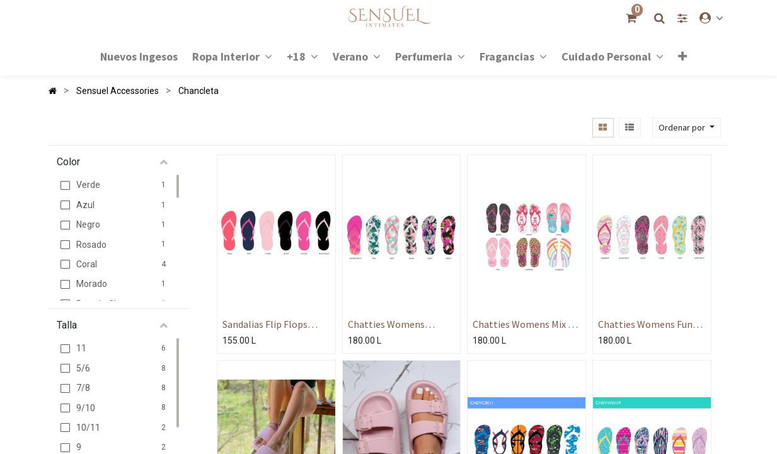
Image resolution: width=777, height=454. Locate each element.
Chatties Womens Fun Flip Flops (645, 324)
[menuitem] (139, 56)
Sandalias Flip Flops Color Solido (265, 324)
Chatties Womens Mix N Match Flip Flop (524, 324)
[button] (682, 56)
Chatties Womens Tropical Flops (386, 324)
